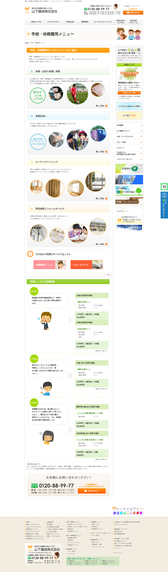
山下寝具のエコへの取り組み (123, 545)
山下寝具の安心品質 (53, 527)
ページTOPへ (107, 275)
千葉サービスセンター (75, 564)
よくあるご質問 (51, 531)
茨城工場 (104, 564)
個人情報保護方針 (119, 534)
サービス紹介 (95, 535)
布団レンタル (95, 524)
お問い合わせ (118, 531)
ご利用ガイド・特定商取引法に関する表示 (127, 522)
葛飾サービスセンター (108, 560)
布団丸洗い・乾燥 (97, 544)
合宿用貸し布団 (72, 537)
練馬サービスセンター (92, 560)
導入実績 (49, 524)
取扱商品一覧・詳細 (32, 534)
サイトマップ (136, 6)
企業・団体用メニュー (73, 522)
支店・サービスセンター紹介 (123, 543)
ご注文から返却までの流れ (55, 529)
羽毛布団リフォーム (73, 531)
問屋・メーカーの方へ (53, 536)
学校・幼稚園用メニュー (73, 535)
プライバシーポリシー (121, 524)
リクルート (117, 548)
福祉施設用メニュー (97, 539)
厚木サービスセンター (92, 562)
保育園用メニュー (71, 549)
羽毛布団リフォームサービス (35, 538)
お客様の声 (50, 522)
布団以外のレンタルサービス (35, 536)
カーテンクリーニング (33, 531)
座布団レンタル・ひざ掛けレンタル (77, 526)
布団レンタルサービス (33, 524)
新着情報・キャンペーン (121, 529)
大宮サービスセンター (75, 562)
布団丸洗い (71, 529)
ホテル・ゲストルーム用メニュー (101, 533)
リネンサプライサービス (33, 527)
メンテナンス (71, 554)
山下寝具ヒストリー (120, 541)
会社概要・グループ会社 (121, 538)
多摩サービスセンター (92, 564)
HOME (27, 42)
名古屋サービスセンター (109, 562)
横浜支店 (71, 560)
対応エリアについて (53, 534)
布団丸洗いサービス (32, 529)
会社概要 (126, 6)
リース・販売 (71, 551)
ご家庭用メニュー (96, 522)
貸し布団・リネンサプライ (75, 524)
